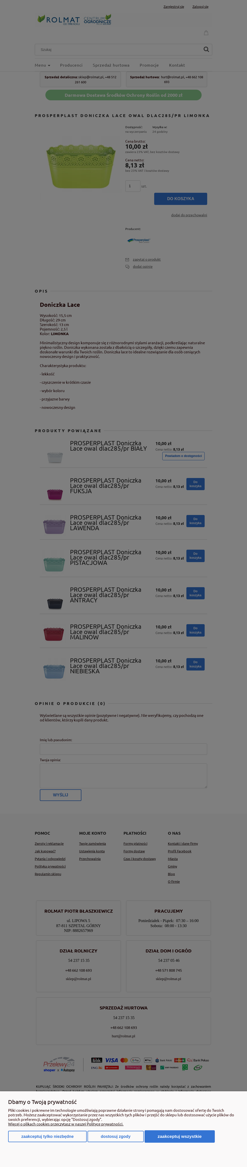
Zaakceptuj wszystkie (180, 1136)
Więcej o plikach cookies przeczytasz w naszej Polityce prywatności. (66, 1123)
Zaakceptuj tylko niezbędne (47, 1136)
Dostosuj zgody (115, 1136)
